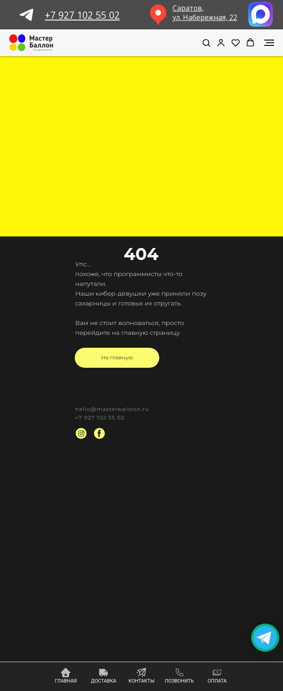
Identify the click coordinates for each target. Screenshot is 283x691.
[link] (221, 42)
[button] (206, 42)
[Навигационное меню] (269, 43)
